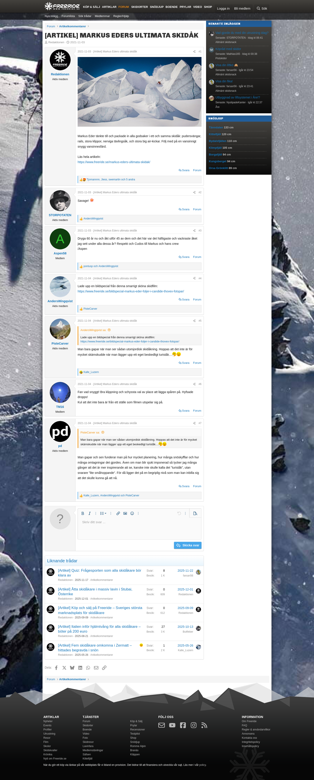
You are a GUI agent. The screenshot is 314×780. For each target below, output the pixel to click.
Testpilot (135, 733)
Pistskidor (221, 58)
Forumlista (68, 16)
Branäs (134, 750)
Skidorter (139, 7)
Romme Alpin (138, 746)
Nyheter (48, 721)
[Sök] (261, 8)
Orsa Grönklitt (218, 168)
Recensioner (137, 729)
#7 (200, 423)
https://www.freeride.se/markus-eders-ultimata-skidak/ (114, 162)
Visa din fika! (224, 81)
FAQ (244, 725)
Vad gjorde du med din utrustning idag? (241, 33)
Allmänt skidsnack (225, 42)
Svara (185, 170)
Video (197, 7)
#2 (200, 192)
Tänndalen (216, 127)
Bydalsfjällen (217, 141)
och (101, 266)
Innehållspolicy (250, 746)
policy (202, 764)
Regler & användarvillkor (256, 729)
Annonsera (248, 733)
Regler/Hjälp (121, 16)
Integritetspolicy (251, 742)
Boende (172, 7)
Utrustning (49, 733)
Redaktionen (56, 42)
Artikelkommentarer (101, 580)
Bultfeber (188, 631)
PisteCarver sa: (90, 432)
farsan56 (188, 575)
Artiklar (109, 7)
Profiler (47, 729)
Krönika (47, 754)
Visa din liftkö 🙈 (226, 65)
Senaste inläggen (224, 24)
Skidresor (88, 742)
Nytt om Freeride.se (54, 758)
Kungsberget (217, 161)
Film (45, 742)
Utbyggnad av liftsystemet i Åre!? (237, 97)
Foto (85, 737)
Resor (46, 737)
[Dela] (194, 51)
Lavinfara (88, 746)
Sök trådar (84, 16)
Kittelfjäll (215, 134)
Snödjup (157, 7)
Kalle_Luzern (185, 650)
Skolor (47, 746)
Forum (123, 7)
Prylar (185, 7)
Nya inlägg (51, 16)
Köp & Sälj (91, 7)
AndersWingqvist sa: (93, 330)
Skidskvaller (50, 750)
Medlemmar (102, 16)
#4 (200, 278)
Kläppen (135, 754)
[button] (82, 513)
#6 (200, 384)
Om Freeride (249, 721)
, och (111, 495)
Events (47, 725)
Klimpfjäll (215, 147)
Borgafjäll (215, 154)
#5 (200, 320)
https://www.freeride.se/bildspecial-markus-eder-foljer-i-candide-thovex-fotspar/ (131, 291)
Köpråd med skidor (228, 49)
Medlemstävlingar (93, 750)
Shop (208, 7)
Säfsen (87, 754)
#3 (200, 230)
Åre (217, 107)
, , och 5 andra (111, 179)
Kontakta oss (249, 737)
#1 (200, 51)
